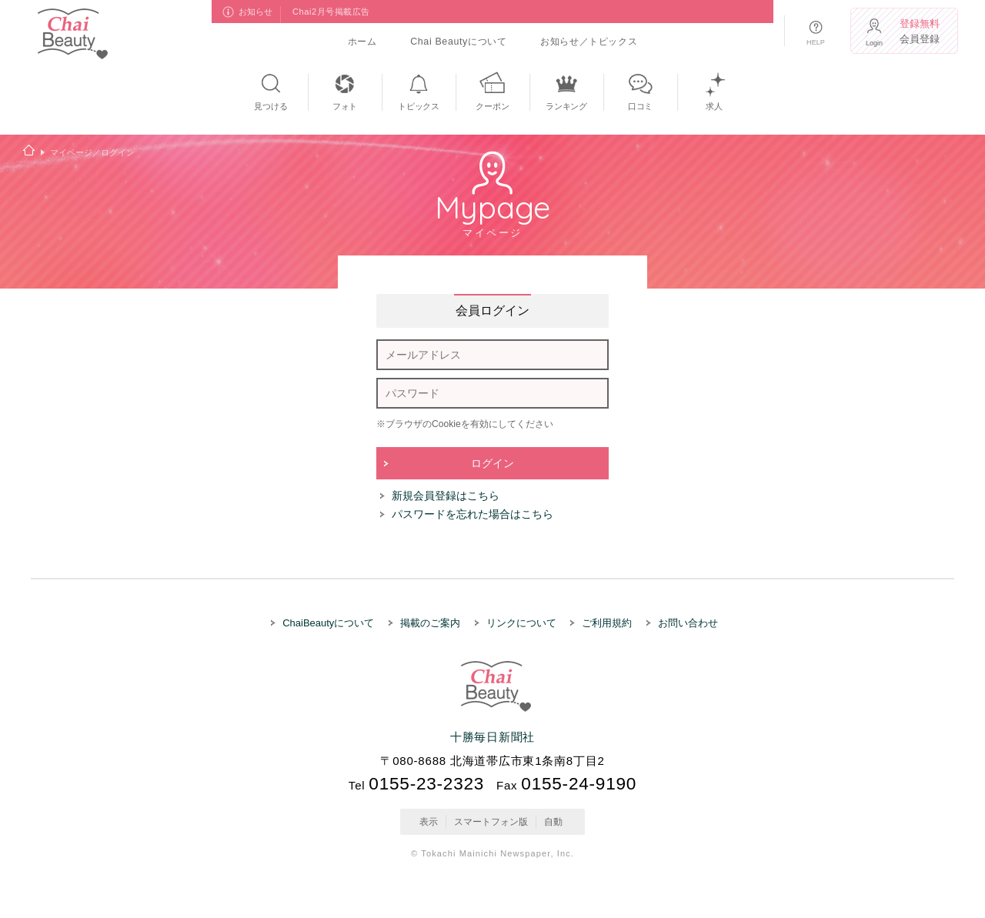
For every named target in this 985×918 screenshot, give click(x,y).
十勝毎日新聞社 (492, 736)
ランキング (566, 106)
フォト (344, 106)
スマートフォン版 (491, 821)
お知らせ (256, 11)
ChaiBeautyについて (328, 623)
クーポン (492, 106)
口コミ (640, 106)
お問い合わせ (688, 623)
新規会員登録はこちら (445, 495)
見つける (270, 106)
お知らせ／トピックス (588, 41)
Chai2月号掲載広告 (331, 11)
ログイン (492, 463)
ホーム (362, 41)
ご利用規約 (607, 623)
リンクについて (521, 623)
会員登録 (921, 31)
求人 (714, 106)
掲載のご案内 (430, 623)
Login (874, 43)
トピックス (418, 106)
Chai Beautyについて (458, 41)
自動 (553, 821)
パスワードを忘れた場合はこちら (472, 514)
